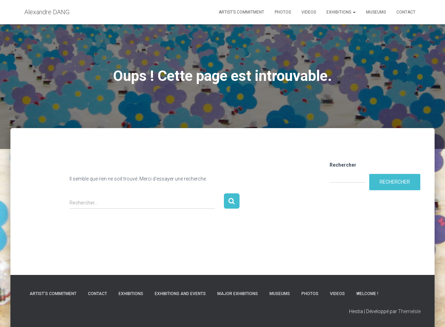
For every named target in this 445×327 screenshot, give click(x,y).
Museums (376, 12)
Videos (308, 12)
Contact (405, 12)
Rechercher (343, 165)
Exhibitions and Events (180, 293)
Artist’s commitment (241, 12)
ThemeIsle (409, 311)
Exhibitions (341, 12)
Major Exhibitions (237, 293)
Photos (283, 12)
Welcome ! (367, 293)
